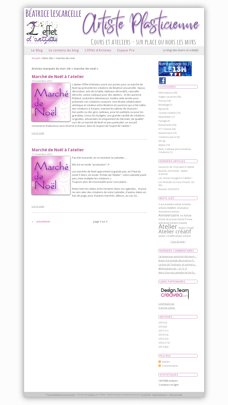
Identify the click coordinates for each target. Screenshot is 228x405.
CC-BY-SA (145, 394)
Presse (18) (164, 100)
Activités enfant (173, 204)
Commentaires (170, 365)
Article (188, 215)
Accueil (36, 58)
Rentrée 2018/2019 (168, 189)
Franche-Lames (166, 307)
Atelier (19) (164, 145)
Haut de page (175, 394)
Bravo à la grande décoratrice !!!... (176, 260)
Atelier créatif (174, 231)
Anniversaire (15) (167, 132)
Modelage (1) (165, 104)
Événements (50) (167, 124)
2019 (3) (162, 322)
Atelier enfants (183, 236)
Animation (183, 208)
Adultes (172, 208)
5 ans (161, 204)
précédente (43, 221)
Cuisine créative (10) (169, 112)
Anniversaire (169, 215)
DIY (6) (161, 140)
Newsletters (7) (166, 116)
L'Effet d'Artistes (98, 50)
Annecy (175, 211)
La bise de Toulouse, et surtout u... (177, 264)
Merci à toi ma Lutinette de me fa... (177, 272)
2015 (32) (163, 338)
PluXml (91, 394)
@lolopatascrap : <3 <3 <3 (172, 268)
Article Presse (184, 219)
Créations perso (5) (169, 136)
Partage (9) (164, 120)
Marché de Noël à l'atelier (58, 76)
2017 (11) (163, 330)
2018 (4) (162, 326)
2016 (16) (163, 334)
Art (182, 215)
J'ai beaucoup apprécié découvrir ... (177, 256)
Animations (164, 211)
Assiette (182, 223)
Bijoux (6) (163, 108)
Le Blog (37, 50)
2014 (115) (164, 342)
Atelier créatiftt (166, 236)
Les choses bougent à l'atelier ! (175, 177)
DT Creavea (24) (167, 128)
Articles (166, 361)
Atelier (168, 226)
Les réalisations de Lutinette (61, 394)
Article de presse (167, 219)
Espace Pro (126, 50)
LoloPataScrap (166, 303)
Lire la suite (38, 133)
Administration (160, 394)
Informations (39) (167, 92)
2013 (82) (163, 346)
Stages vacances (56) (169, 96)
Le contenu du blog (64, 50)
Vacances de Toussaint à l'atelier (176, 166)
